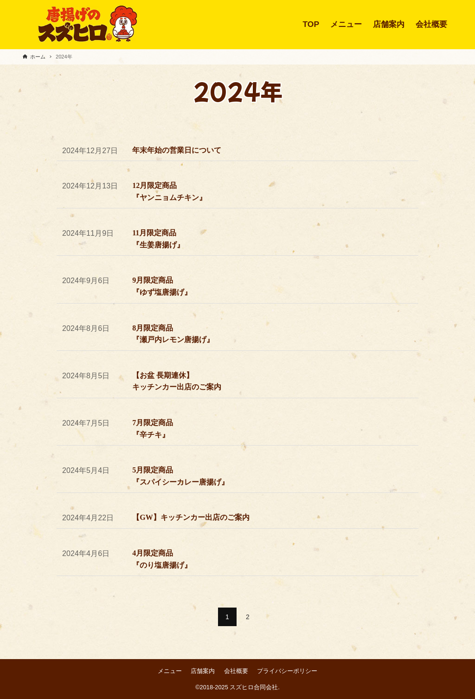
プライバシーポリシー (287, 670)
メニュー (170, 670)
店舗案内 (203, 670)
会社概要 (236, 670)
